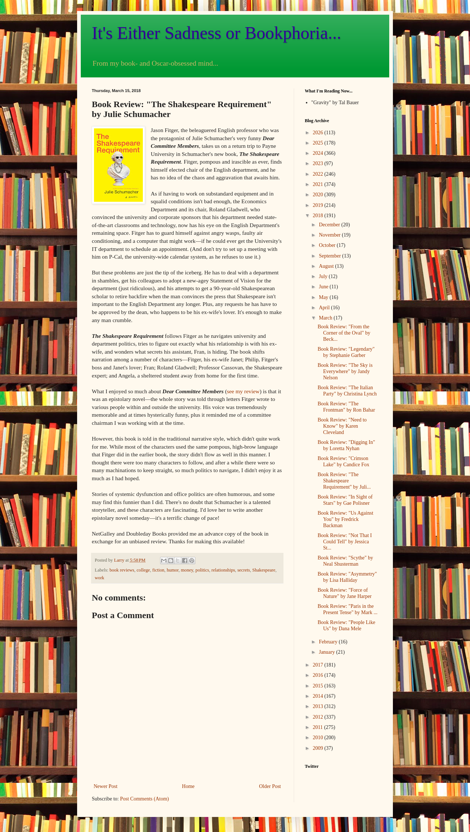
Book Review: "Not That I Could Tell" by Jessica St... (345, 542)
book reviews (121, 570)
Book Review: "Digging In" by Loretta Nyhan (346, 445)
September (330, 256)
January (327, 652)
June (324, 286)
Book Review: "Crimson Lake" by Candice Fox (343, 461)
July (324, 276)
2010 (319, 737)
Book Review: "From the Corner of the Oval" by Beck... (344, 333)
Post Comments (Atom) (144, 799)
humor (172, 570)
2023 (319, 163)
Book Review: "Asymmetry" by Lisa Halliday (347, 577)
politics (202, 570)
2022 (319, 174)
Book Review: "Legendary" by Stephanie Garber (346, 352)
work (99, 577)
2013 (319, 706)
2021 (319, 184)
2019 (319, 205)
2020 (319, 194)
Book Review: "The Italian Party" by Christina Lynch (347, 391)
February (329, 642)
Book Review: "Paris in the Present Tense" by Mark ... (347, 609)
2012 (319, 717)
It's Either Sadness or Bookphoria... (216, 33)
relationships (223, 570)
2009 (319, 748)
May (324, 297)
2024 (319, 153)
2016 (319, 675)
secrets (243, 570)
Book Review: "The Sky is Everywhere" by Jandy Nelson (345, 371)
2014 (319, 696)
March (326, 318)
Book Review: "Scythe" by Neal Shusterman (345, 561)
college (143, 570)
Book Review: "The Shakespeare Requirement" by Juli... (344, 481)
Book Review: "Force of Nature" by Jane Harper (345, 593)
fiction (158, 570)
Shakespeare (263, 570)
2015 (319, 686)
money (187, 570)
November (330, 235)
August (327, 266)
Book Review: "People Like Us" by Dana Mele (346, 625)
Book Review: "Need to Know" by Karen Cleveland (342, 426)
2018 (319, 215)
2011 (318, 727)
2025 (319, 143)
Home (188, 786)
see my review (243, 391)
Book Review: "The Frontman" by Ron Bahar (346, 407)
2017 (319, 665)
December (330, 224)
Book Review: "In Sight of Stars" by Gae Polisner (345, 500)
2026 (319, 132)
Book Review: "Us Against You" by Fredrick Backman (345, 519)
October (328, 245)
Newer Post (106, 786)
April (325, 307)
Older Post (270, 786)
